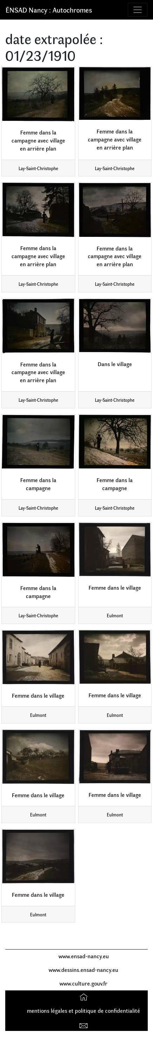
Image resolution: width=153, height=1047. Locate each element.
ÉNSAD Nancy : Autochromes (49, 9)
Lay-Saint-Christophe (38, 168)
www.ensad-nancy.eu (83, 956)
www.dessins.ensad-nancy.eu (83, 969)
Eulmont (115, 615)
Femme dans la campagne (38, 484)
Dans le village (115, 364)
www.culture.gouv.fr (83, 983)
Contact (84, 1024)
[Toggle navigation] (137, 10)
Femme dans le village (115, 587)
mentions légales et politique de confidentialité (83, 1010)
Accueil (84, 997)
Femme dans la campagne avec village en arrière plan (38, 140)
